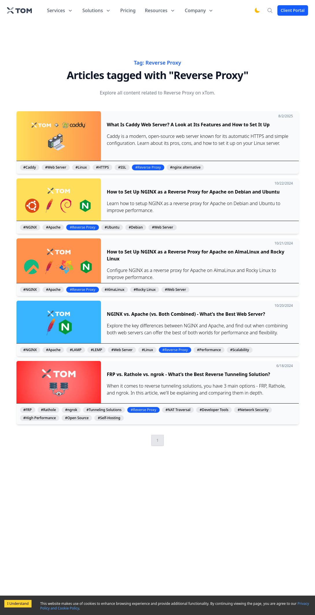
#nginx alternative (185, 167)
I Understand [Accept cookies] (18, 603)
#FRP (27, 410)
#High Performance (39, 418)
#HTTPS (102, 167)
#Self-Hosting (109, 418)
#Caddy (29, 167)
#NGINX (30, 227)
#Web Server (55, 167)
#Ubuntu (112, 227)
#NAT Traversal (177, 410)
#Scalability (239, 350)
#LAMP (75, 350)
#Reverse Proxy (148, 167)
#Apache (53, 227)
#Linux (81, 167)
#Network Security (252, 410)
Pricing (128, 10)
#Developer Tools (214, 410)
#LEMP (96, 350)
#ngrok (71, 410)
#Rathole (48, 410)
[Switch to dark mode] (257, 10)
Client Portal (293, 10)
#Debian (136, 227)
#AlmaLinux (114, 289)
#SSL (122, 167)
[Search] (270, 10)
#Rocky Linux (145, 289)
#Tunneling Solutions (103, 410)
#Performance (209, 350)
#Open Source (77, 418)
